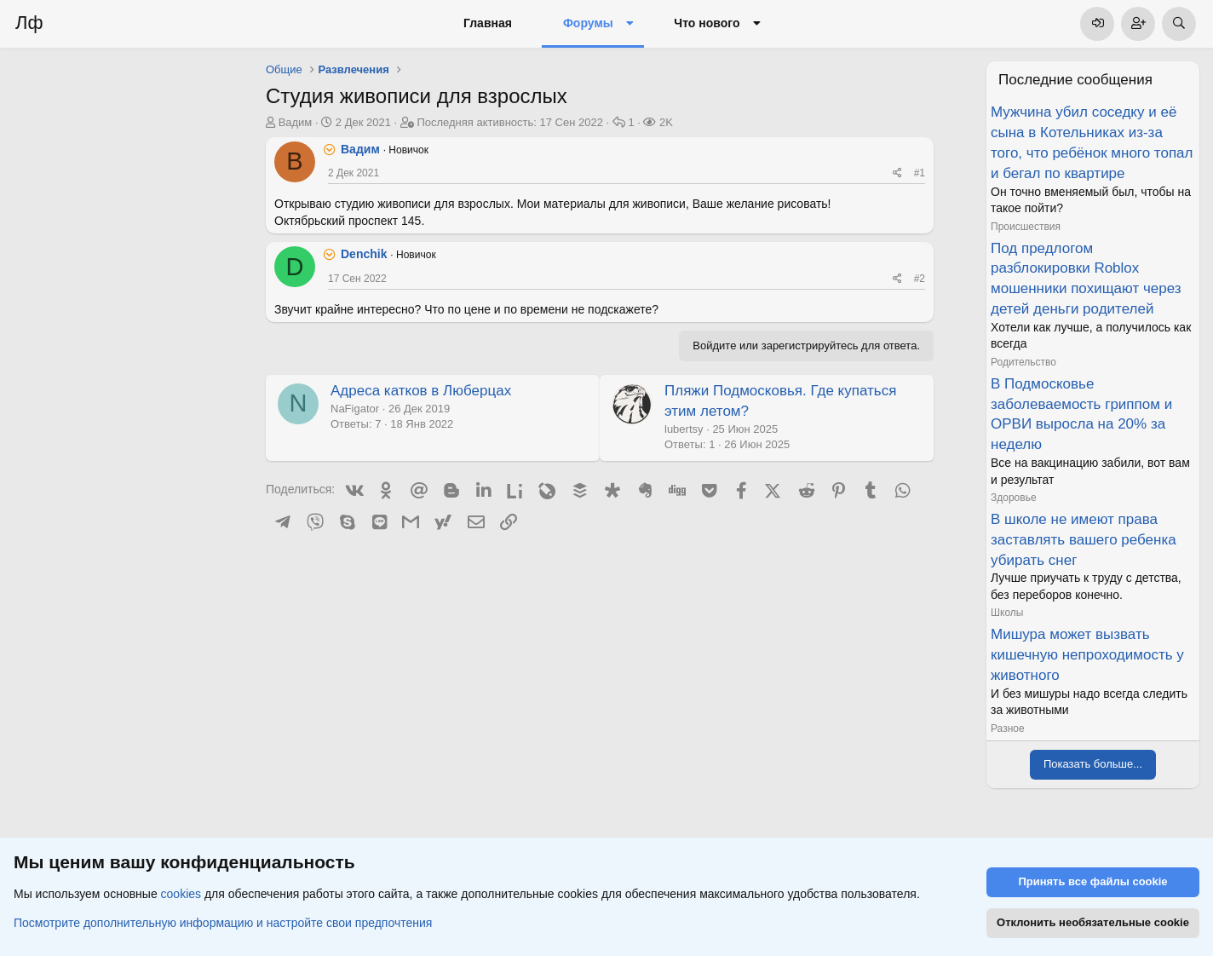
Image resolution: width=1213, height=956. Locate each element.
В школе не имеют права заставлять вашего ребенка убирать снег (1083, 539)
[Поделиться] (897, 173)
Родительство (1023, 362)
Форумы (588, 23)
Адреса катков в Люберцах (421, 391)
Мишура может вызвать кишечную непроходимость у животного (1087, 654)
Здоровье (1014, 498)
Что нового (706, 23)
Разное (1008, 728)
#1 (919, 173)
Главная (487, 23)
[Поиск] (1179, 24)
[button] (630, 24)
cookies (181, 894)
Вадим (296, 122)
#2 (919, 279)
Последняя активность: (510, 122)
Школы (1007, 613)
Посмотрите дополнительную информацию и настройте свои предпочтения (223, 923)
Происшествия (1026, 227)
